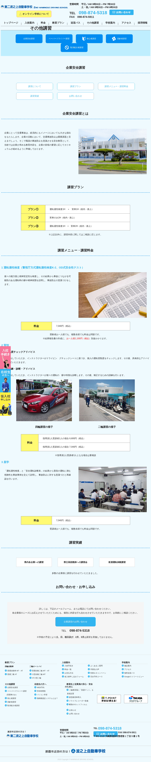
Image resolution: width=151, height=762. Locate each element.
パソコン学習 (42, 695)
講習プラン (75, 86)
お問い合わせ (75, 96)
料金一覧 (68, 669)
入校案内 (29, 22)
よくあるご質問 (96, 666)
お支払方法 (69, 673)
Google (134, 677)
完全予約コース (96, 677)
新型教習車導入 (75, 697)
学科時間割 (41, 691)
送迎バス (75, 22)
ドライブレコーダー (78, 701)
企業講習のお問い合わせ (75, 622)
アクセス (126, 22)
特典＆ (98, 673)
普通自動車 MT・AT (15, 671)
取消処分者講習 (76, 47)
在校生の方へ (6, 380)
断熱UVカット (78, 704)
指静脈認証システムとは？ (47, 698)
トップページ (11, 22)
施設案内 (127, 666)
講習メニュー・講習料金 (116, 86)
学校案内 (110, 22)
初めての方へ (6, 357)
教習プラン (58, 22)
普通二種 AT (12, 674)
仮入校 (6, 404)
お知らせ (72, 710)
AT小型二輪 (36, 678)
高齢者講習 (122, 39)
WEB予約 (40, 687)
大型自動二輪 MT (38, 674)
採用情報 (142, 22)
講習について (34, 86)
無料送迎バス (129, 673)
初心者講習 (91, 39)
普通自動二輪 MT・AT (40, 671)
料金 (43, 22)
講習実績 (34, 96)
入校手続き (69, 666)
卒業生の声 (94, 669)
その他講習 (93, 22)
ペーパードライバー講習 (59, 39)
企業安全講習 (29, 39)
